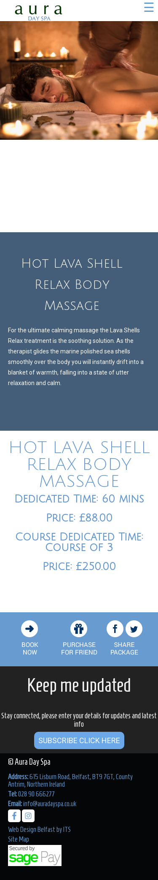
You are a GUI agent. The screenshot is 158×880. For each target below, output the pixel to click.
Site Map (18, 839)
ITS (67, 829)
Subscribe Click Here (79, 740)
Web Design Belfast (31, 829)
